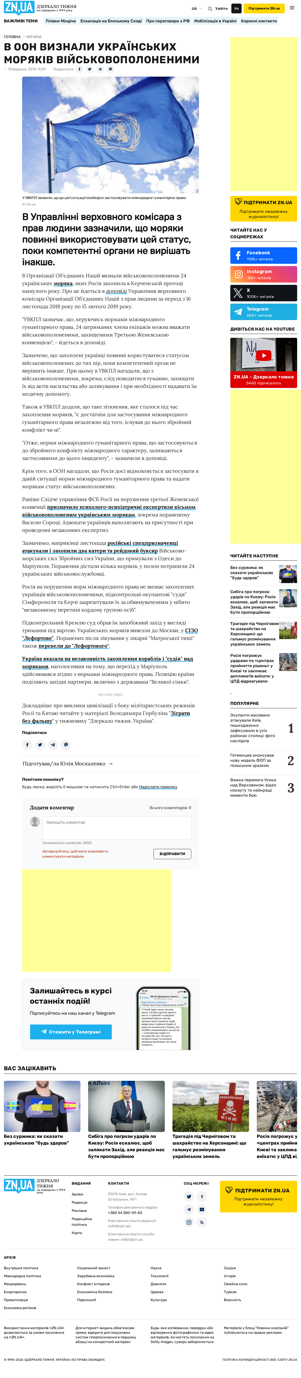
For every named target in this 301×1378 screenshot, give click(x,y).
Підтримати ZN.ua (264, 8)
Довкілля (158, 1284)
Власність (232, 1300)
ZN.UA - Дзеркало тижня (264, 377)
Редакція (79, 1202)
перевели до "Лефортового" (74, 645)
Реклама (79, 1211)
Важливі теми (21, 21)
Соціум (230, 1268)
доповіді (116, 291)
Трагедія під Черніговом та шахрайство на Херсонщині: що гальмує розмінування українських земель (254, 634)
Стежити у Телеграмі (71, 1032)
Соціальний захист (93, 1268)
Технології (159, 1276)
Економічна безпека (94, 1292)
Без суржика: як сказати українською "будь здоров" (251, 572)
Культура (159, 1300)
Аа (236, 8)
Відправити (172, 854)
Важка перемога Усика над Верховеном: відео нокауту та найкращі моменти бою (253, 787)
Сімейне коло (235, 1284)
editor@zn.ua (131, 1239)
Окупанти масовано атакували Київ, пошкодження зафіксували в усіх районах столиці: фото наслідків (252, 728)
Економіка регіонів (20, 1308)
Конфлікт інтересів (93, 1284)
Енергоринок (15, 1292)
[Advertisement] (96, 920)
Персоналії (86, 1300)
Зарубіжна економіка (95, 1276)
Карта (77, 1233)
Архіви (77, 1194)
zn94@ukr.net (119, 1226)
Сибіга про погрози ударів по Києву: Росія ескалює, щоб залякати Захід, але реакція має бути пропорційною (254, 602)
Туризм (230, 1292)
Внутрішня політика (21, 1268)
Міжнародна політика (22, 1276)
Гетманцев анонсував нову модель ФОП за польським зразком (252, 760)
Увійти (221, 8)
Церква (157, 1292)
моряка (63, 283)
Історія (230, 1276)
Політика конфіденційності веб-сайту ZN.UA (260, 1360)
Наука (156, 1268)
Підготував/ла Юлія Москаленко (64, 763)
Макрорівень (15, 1284)
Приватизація (16, 1300)
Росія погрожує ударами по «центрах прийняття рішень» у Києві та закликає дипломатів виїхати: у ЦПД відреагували (252, 668)
